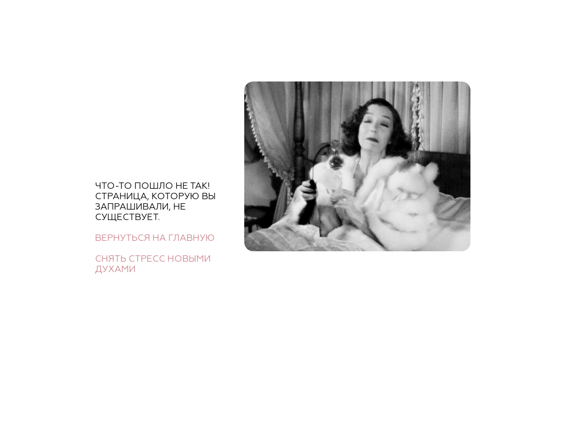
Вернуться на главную (155, 238)
